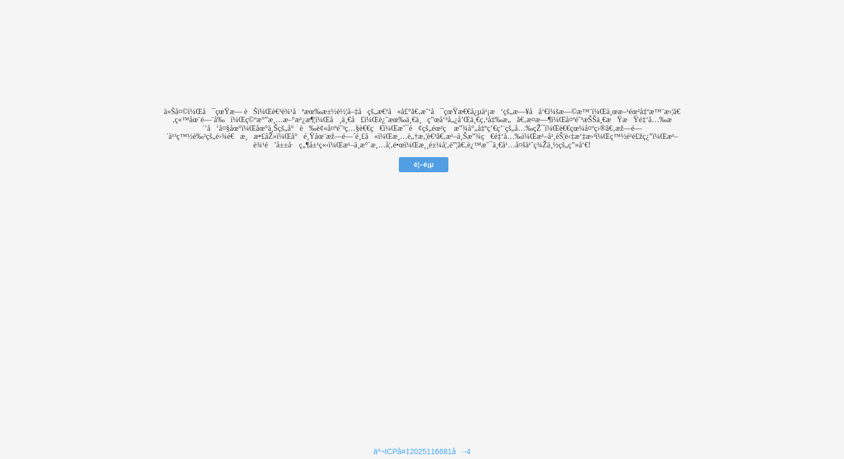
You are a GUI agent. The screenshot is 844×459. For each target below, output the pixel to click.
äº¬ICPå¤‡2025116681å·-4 (422, 451)
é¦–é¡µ (423, 164)
